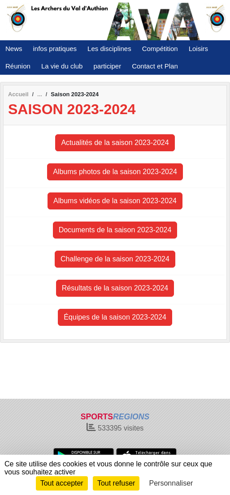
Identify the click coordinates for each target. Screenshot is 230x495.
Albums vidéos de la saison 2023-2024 (115, 201)
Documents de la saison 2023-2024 (115, 230)
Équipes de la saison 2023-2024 (115, 317)
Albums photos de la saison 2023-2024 (115, 171)
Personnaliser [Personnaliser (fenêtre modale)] (171, 483)
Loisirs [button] (198, 48)
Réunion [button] (17, 66)
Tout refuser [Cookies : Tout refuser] (116, 483)
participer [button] (107, 66)
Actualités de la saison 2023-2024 (115, 142)
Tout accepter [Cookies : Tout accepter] (61, 483)
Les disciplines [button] (109, 48)
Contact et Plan (155, 66)
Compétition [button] (160, 48)
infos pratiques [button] (55, 48)
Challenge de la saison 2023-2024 (115, 259)
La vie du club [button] (62, 66)
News (13, 48)
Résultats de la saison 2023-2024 (115, 288)
